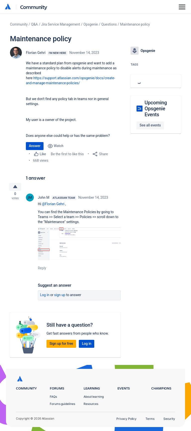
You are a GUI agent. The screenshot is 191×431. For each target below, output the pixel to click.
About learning (94, 396)
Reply (42, 270)
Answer (35, 146)
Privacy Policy (126, 419)
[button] (79, 245)
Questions (109, 24)
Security (169, 419)
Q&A (34, 24)
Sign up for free (61, 345)
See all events (150, 125)
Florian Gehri (36, 53)
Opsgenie (91, 24)
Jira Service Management (60, 24)
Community (33, 6)
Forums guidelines (62, 404)
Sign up (59, 296)
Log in (44, 296)
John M (43, 199)
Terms (149, 419)
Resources (91, 404)
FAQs (53, 396)
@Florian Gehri (53, 205)
